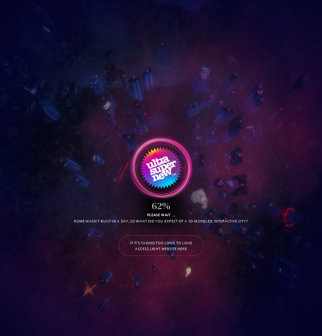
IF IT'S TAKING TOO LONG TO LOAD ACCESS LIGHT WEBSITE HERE (161, 245)
